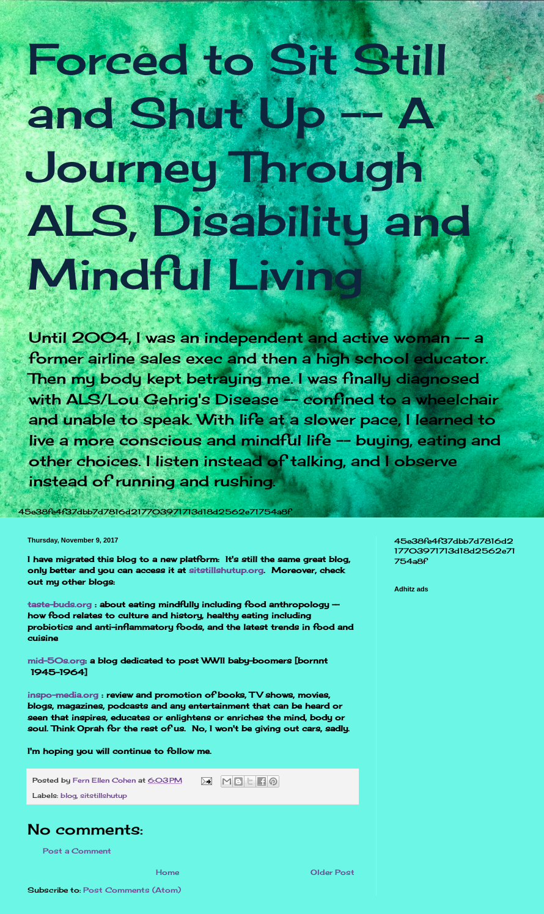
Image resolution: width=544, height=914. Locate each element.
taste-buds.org (60, 604)
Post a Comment (77, 850)
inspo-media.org (63, 695)
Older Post (333, 872)
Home (167, 872)
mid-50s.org (56, 660)
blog (68, 795)
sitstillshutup (103, 795)
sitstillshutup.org (226, 570)
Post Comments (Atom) (132, 889)
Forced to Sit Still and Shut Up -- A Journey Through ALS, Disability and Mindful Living (249, 166)
